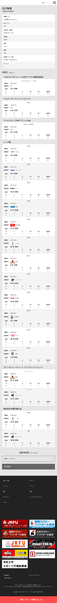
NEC (14, 354)
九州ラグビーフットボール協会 (42, 534)
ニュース (5, 486)
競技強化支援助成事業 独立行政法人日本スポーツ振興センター (42, 554)
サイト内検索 (49, 2)
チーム (31, 486)
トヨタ (14, 243)
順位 (4, 491)
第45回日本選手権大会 (12, 409)
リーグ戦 (7, 142)
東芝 (14, 261)
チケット (32, 480)
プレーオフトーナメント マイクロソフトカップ (22, 367)
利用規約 (6, 575)
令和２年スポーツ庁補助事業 (15, 564)
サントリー (16, 280)
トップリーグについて (36, 497)
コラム (5, 502)
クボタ (14, 152)
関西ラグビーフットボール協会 (15, 534)
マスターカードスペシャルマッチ (17, 99)
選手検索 (7, 466)
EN (45, 2)
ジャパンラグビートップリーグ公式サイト (7, 2)
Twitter (11, 511)
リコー (14, 188)
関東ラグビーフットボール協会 (42, 524)
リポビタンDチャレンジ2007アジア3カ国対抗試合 (23, 77)
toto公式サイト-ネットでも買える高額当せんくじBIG (15, 554)
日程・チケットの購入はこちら (31, 599)
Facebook (28, 511)
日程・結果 (6, 480)
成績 (31, 491)
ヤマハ (14, 335)
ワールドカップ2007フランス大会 (16, 120)
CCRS (14, 298)
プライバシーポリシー (35, 575)
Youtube (45, 511)
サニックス (16, 170)
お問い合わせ (7, 578)
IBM (14, 206)
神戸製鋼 (15, 225)
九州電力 (14, 317)
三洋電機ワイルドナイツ (10, 19)
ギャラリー (6, 497)
